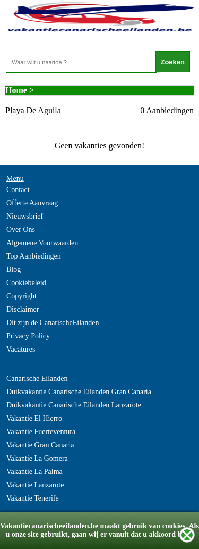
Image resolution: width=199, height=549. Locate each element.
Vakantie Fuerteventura (40, 432)
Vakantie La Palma (34, 472)
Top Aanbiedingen (33, 256)
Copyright (21, 296)
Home (16, 90)
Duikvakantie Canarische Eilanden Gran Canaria (78, 392)
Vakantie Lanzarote (35, 485)
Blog (13, 269)
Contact (18, 190)
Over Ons (20, 230)
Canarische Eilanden (36, 378)
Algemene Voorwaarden (42, 243)
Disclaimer (22, 309)
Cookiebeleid (26, 283)
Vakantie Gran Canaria (40, 445)
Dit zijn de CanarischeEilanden (52, 323)
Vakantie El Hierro (34, 418)
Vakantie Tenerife (32, 498)
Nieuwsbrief (24, 216)
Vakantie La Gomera (37, 458)
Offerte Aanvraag (32, 203)
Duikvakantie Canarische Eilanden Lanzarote (73, 405)
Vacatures (20, 349)
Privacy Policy (28, 336)
